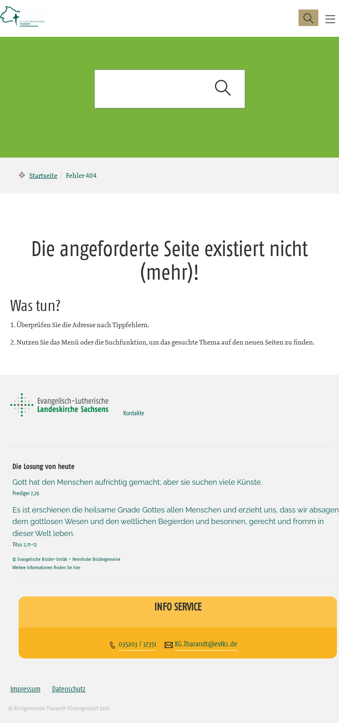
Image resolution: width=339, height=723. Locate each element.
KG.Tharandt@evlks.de (206, 644)
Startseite (43, 175)
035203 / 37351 (137, 644)
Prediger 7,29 (25, 493)
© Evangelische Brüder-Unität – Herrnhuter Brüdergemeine (66, 559)
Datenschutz (69, 689)
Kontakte (133, 413)
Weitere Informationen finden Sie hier (46, 567)
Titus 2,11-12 (24, 544)
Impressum (25, 689)
